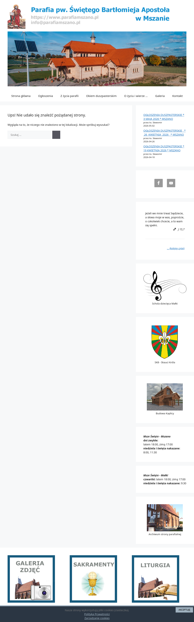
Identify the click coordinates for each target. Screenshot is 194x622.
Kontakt (177, 96)
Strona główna (21, 96)
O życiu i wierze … (136, 96)
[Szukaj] (56, 135)
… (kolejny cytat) (176, 248)
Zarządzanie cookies (97, 618)
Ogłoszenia (45, 96)
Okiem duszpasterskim (101, 96)
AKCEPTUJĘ (184, 609)
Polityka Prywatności (97, 614)
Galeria (160, 96)
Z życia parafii (69, 96)
